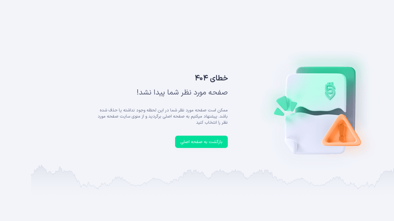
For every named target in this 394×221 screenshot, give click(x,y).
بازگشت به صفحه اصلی (171, 142)
